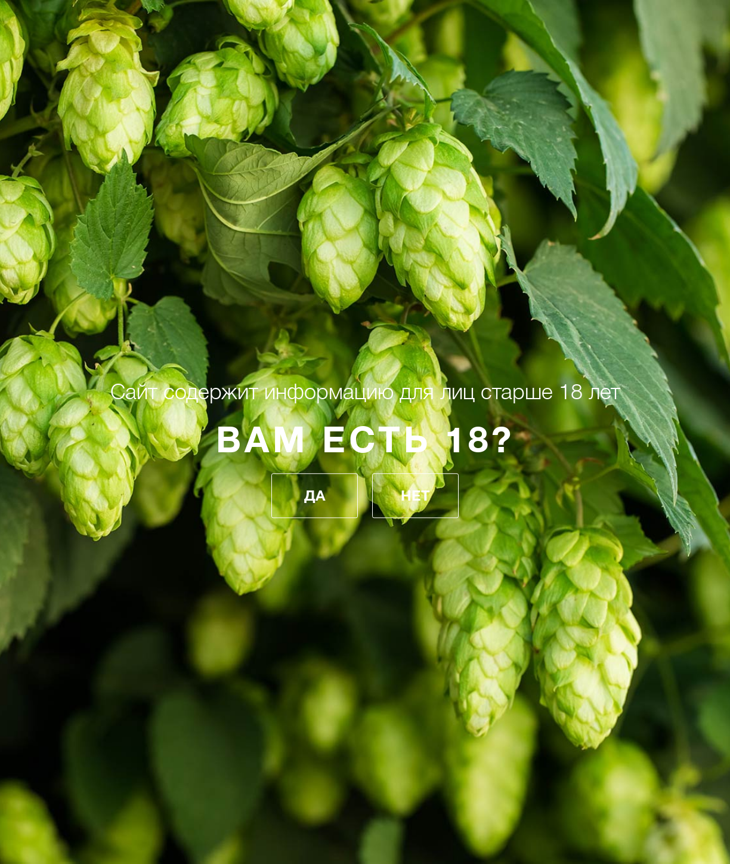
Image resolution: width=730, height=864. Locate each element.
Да (314, 495)
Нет (415, 495)
